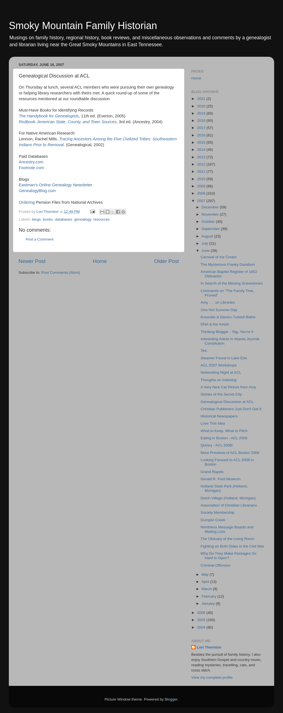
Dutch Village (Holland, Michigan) (228, 498)
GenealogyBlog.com (37, 190)
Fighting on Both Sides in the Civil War (232, 546)
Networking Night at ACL (221, 372)
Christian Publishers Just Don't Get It (231, 409)
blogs (36, 219)
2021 (201, 99)
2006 (201, 613)
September (211, 229)
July (205, 243)
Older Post (166, 261)
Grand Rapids (212, 472)
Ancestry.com (31, 162)
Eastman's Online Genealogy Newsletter (55, 185)
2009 (201, 186)
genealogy (82, 219)
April (205, 582)
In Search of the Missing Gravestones (232, 283)
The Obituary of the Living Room (227, 539)
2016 (201, 135)
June (206, 251)
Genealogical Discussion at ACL (227, 402)
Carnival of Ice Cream (219, 257)
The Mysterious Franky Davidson (228, 264)
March (207, 589)
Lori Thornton (209, 647)
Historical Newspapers (219, 416)
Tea (204, 350)
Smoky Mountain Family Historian (83, 25)
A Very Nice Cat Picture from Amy (228, 387)
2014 (201, 150)
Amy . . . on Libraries (218, 302)
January (208, 603)
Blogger (171, 699)
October (208, 221)
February (209, 596)
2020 (201, 106)
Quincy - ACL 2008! (217, 445)
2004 (201, 627)
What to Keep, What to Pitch (224, 431)
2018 (201, 120)
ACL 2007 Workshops (219, 365)
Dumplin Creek (213, 520)
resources (101, 219)
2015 (201, 142)
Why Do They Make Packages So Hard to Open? (228, 555)
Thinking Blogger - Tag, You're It (227, 332)
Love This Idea (213, 423)
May (205, 574)
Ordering (27, 202)
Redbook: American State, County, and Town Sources (67, 122)
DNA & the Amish (215, 324)
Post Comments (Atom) (60, 272)
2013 (201, 157)
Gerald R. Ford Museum (221, 479)
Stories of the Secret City (221, 394)
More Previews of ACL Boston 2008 (230, 453)
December (210, 207)
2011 (201, 171)
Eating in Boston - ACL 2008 (224, 438)
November (210, 214)
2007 (201, 201)
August (207, 236)
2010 (201, 179)
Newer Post (32, 261)
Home (100, 261)
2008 (201, 193)
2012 (201, 164)
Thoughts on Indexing (219, 380)
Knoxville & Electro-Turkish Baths (228, 317)
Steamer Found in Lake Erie (224, 358)
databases (63, 219)
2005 (201, 620)
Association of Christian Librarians (229, 505)
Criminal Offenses (215, 565)
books (48, 219)
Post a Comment (40, 239)
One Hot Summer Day (219, 310)
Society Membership (217, 512)
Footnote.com (31, 168)
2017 (201, 128)
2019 (201, 113)
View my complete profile (212, 677)
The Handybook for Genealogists (49, 116)
